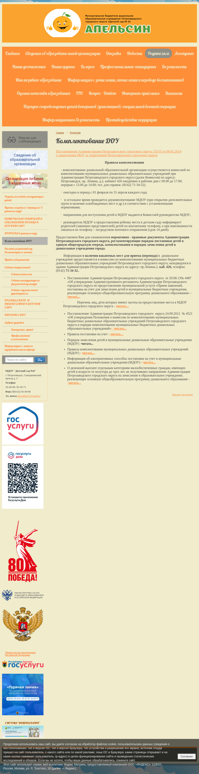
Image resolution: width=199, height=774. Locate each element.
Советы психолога (21, 274)
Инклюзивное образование (39, 80)
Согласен (187, 756)
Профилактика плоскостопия (20, 337)
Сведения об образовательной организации (62, 53)
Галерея (87, 66)
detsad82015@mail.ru (28, 396)
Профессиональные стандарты (128, 66)
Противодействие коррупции (131, 119)
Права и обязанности (17, 259)
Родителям (158, 53)
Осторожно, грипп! (22, 329)
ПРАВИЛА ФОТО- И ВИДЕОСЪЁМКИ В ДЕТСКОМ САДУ (22, 303)
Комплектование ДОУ (18, 241)
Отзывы (113, 53)
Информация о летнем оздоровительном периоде (20, 347)
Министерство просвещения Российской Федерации (20, 653)
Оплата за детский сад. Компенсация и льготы (19, 250)
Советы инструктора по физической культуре (25, 282)
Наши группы (63, 66)
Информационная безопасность (71, 119)
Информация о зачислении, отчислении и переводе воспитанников (126, 80)
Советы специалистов (17, 267)
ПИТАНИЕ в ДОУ (15, 315)
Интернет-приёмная (140, 93)
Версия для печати (182, 394)
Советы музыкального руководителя (24, 291)
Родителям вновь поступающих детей (24, 198)
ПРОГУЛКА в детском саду (21, 233)
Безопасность (174, 66)
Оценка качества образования (43, 93)
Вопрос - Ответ (102, 93)
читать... (73, 296)
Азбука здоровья (14, 322)
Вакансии (173, 93)
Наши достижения (29, 66)
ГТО (79, 93)
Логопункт (184, 53)
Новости (134, 53)
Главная (12, 53)
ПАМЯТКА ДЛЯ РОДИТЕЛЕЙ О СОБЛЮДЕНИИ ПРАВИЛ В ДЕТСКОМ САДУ (23, 222)
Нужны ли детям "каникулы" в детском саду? (23, 209)
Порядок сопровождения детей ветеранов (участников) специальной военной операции (99, 106)
